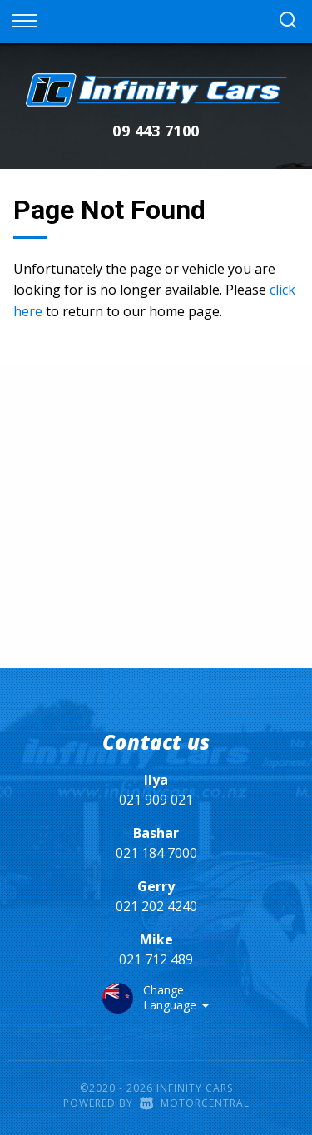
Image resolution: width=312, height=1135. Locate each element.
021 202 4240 (156, 906)
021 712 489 (156, 959)
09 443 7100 (155, 131)
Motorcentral (195, 1103)
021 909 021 (156, 800)
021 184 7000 (156, 853)
